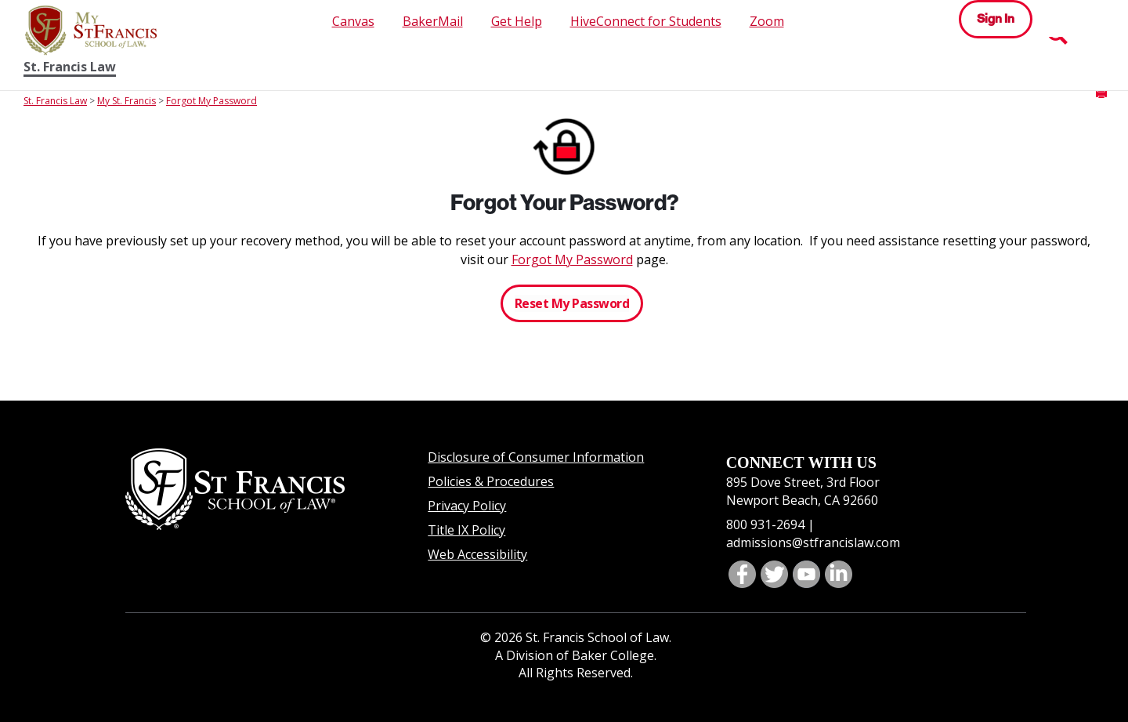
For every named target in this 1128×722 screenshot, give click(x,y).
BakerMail (433, 21)
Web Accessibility (477, 554)
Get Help (516, 21)
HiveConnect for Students (645, 21)
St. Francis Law (70, 67)
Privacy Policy (467, 505)
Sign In (995, 18)
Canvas (353, 21)
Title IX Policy (466, 530)
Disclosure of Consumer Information (536, 457)
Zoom (767, 21)
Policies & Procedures (491, 481)
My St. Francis (126, 100)
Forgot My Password (211, 100)
